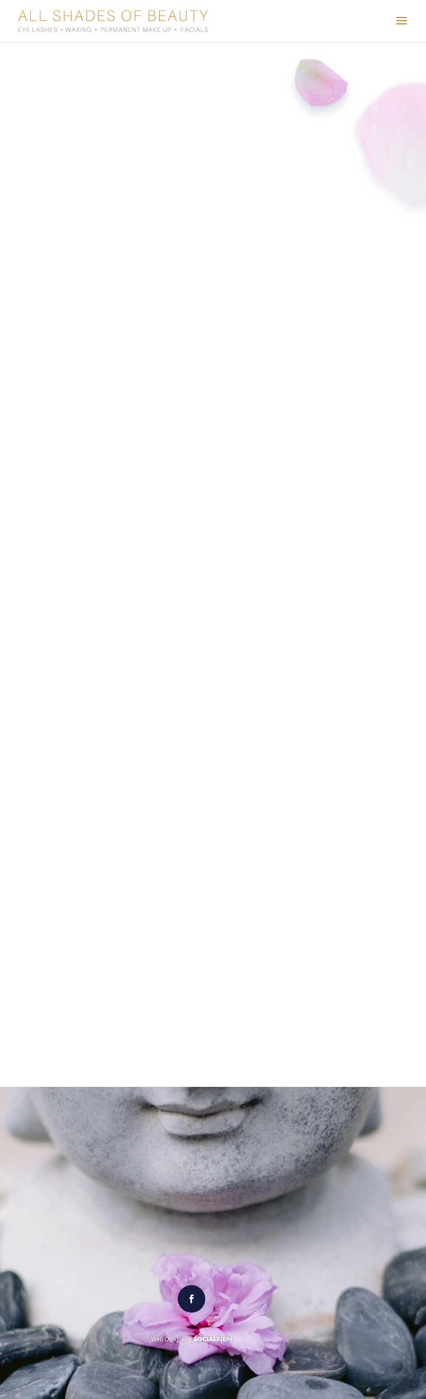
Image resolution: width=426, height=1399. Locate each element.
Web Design (167, 1339)
